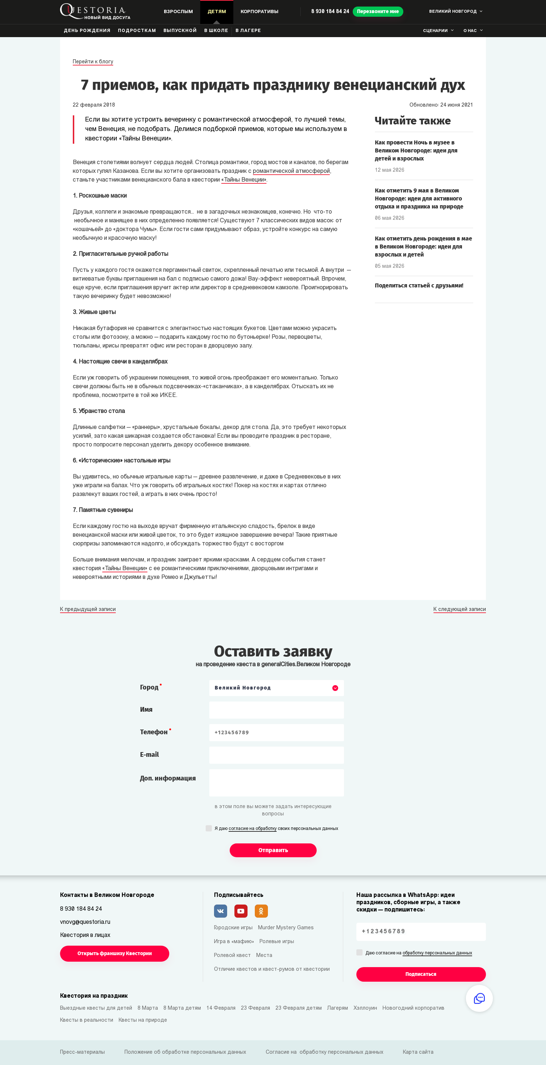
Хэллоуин (365, 1008)
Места (264, 955)
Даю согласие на (418, 953)
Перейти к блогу (93, 62)
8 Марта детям (182, 1008)
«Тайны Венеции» (243, 180)
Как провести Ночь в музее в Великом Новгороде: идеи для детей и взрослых (416, 150)
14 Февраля (221, 1008)
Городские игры (233, 928)
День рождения (87, 31)
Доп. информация (168, 778)
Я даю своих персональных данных (276, 829)
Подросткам (137, 31)
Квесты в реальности (86, 1020)
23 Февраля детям (299, 1008)
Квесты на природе (143, 1020)
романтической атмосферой (291, 171)
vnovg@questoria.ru (85, 922)
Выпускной (180, 31)
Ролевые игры (277, 942)
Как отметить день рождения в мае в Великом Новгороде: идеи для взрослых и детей (423, 246)
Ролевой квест (232, 955)
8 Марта (148, 1008)
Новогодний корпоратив (413, 1008)
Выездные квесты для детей (96, 1008)
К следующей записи (460, 609)
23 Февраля (255, 1008)
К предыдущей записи (88, 609)
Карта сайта (418, 1052)
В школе (216, 31)
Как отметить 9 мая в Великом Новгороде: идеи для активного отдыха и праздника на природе (419, 198)
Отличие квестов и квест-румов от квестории (272, 969)
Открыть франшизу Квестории (115, 953)
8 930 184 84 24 (330, 12)
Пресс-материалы (82, 1052)
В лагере (248, 31)
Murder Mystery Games (286, 928)
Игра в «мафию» (234, 942)
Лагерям (337, 1008)
